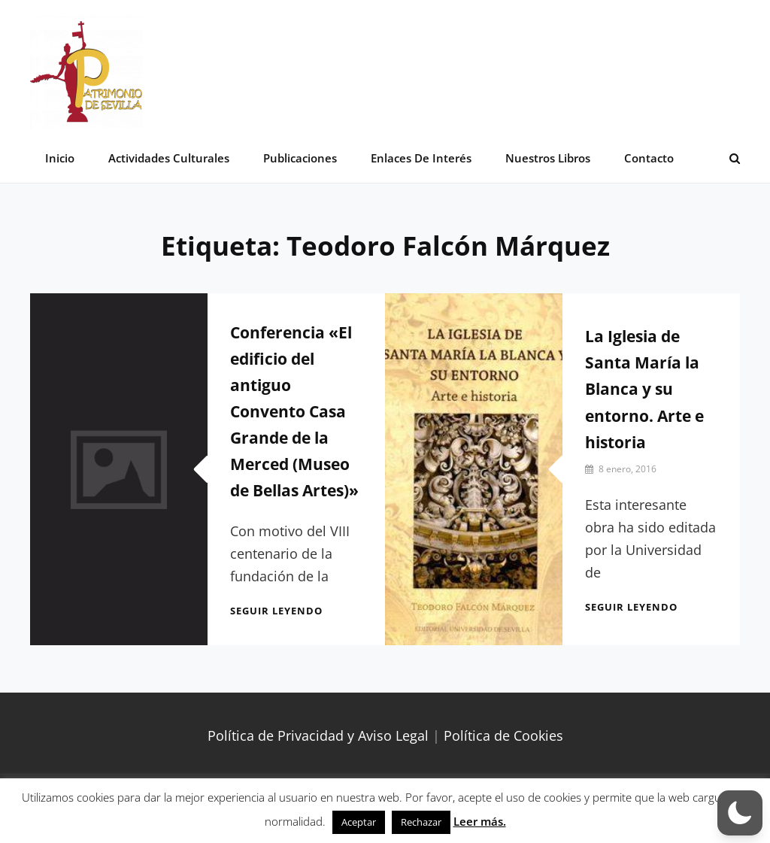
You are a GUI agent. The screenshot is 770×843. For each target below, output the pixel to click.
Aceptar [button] (358, 822)
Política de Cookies (503, 735)
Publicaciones (300, 157)
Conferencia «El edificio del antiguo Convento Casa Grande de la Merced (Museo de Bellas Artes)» (294, 411)
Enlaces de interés (421, 157)
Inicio (59, 157)
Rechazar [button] (421, 822)
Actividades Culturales (168, 157)
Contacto (649, 157)
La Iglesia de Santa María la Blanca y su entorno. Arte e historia (644, 389)
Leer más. (479, 821)
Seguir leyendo (276, 610)
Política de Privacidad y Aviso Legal (318, 735)
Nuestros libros (547, 157)
